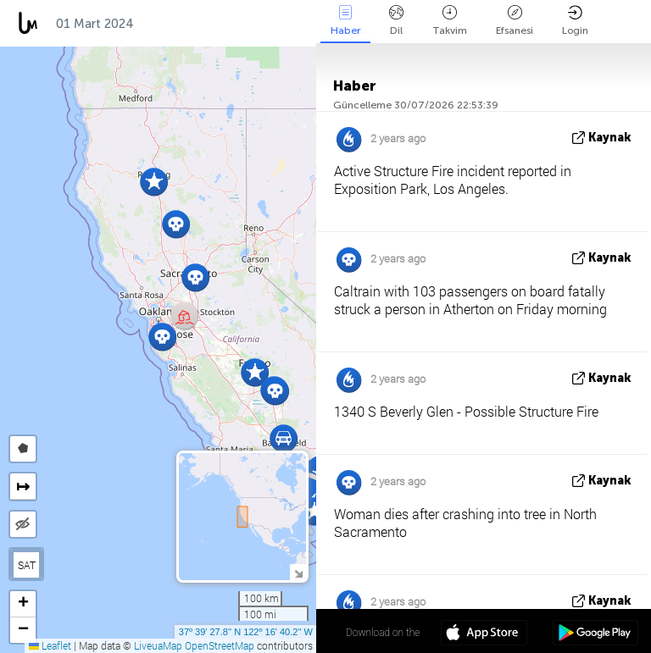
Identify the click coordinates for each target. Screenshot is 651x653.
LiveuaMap (158, 645)
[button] (254, 372)
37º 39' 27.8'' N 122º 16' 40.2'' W (246, 632)
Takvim (449, 20)
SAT (27, 565)
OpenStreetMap (219, 645)
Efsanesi (514, 20)
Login (575, 20)
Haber (345, 20)
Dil (396, 20)
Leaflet (50, 645)
